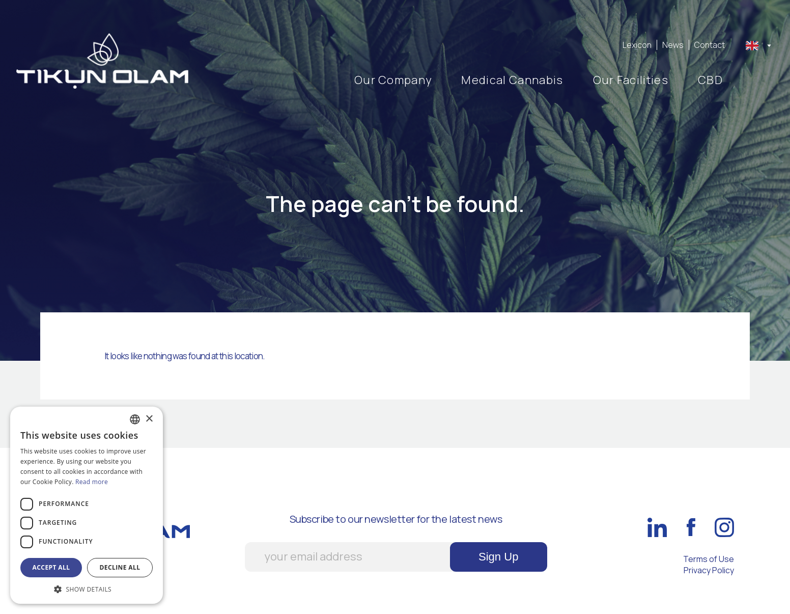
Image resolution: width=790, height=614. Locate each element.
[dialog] (86, 505)
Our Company (393, 80)
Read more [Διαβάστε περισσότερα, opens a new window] (91, 481)
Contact (709, 44)
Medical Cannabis (512, 80)
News (673, 44)
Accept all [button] (51, 567)
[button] (86, 589)
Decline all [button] (120, 567)
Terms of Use (708, 559)
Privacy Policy (709, 570)
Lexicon (637, 44)
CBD (710, 80)
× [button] (149, 419)
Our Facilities (630, 80)
